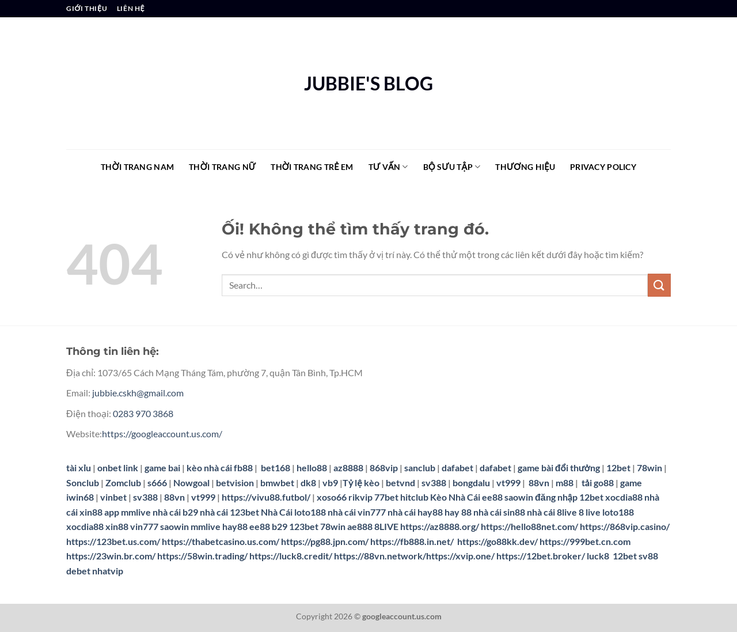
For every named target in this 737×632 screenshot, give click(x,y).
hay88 (235, 526)
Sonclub (82, 482)
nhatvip (107, 570)
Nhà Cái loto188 (293, 511)
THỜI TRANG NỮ (222, 167)
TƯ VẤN (388, 166)
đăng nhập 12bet (569, 496)
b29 (279, 526)
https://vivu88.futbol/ (266, 496)
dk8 (308, 482)
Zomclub (123, 482)
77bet (386, 496)
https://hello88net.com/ (529, 526)
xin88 (116, 526)
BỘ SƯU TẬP (452, 166)
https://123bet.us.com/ (113, 541)
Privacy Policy (603, 167)
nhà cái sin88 (499, 511)
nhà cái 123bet (229, 511)
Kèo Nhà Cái (455, 496)
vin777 (144, 526)
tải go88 (598, 482)
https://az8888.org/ (439, 526)
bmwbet (277, 482)
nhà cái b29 (175, 511)
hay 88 (458, 511)
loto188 (618, 511)
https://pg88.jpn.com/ (324, 541)
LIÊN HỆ (131, 8)
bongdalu (471, 482)
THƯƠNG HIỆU (525, 167)
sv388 (433, 482)
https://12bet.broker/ (540, 555)
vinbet (113, 496)
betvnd (400, 482)
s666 (157, 482)
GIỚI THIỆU (86, 8)
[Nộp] (659, 285)
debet (78, 570)
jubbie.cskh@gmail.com (138, 392)
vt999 (508, 482)
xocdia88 (624, 496)
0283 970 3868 (143, 413)
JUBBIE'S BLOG (368, 83)
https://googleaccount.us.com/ (162, 433)
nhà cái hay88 (415, 511)
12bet (619, 467)
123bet (303, 526)
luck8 (598, 555)
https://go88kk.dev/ (497, 541)
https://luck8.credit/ (290, 555)
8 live (590, 511)
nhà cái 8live (552, 511)
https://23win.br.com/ (110, 555)
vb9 (330, 482)
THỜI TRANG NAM (137, 167)
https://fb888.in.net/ (412, 541)
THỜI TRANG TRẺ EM (312, 167)
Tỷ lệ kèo (361, 482)
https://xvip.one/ (460, 555)
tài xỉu (78, 467)
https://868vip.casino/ (625, 526)
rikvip (360, 496)
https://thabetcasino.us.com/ (220, 541)
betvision (235, 482)
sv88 (648, 555)
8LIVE (386, 526)
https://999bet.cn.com (585, 541)
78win (649, 467)
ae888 (360, 526)
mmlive (206, 526)
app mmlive (127, 511)
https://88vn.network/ (380, 555)
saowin (518, 496)
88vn (539, 482)
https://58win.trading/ (202, 555)
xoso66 (332, 496)
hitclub (414, 496)
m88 (564, 482)
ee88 (492, 496)
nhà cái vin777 (357, 511)
